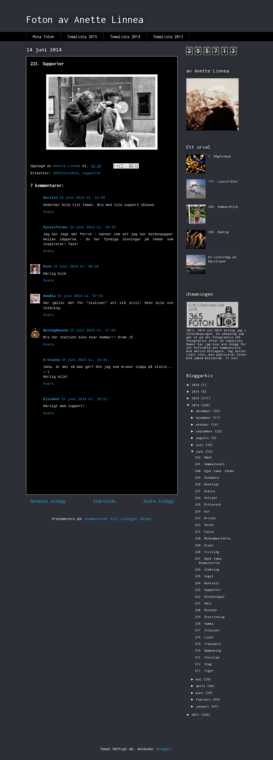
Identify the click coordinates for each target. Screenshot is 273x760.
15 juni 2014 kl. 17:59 (93, 330)
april (201, 686)
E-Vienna (51, 360)
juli (200, 444)
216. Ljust (204, 637)
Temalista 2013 (168, 36)
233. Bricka (205, 518)
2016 (196, 391)
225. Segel (204, 576)
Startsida (104, 501)
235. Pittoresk (208, 504)
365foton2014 (65, 173)
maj (199, 679)
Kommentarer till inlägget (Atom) (118, 519)
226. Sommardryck (223, 206)
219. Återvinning (210, 617)
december (204, 411)
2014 (196, 405)
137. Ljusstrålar (223, 181)
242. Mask (203, 457)
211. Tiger (204, 670)
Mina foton (43, 36)
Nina (47, 267)
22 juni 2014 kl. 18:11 (84, 399)
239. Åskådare (207, 477)
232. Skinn (204, 524)
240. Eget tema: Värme (214, 471)
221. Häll (203, 603)
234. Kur (202, 511)
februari (204, 699)
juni (200, 451)
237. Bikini (205, 491)
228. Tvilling (207, 552)
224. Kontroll (207, 583)
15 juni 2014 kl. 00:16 (76, 267)
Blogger (163, 749)
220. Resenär (206, 610)
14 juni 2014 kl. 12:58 (82, 198)
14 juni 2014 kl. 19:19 (93, 227)
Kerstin (50, 198)
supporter (91, 173)
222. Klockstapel (210, 596)
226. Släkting (207, 569)
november (204, 417)
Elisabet (51, 399)
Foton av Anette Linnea (84, 19)
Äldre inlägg (158, 501)
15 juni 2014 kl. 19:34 (84, 360)
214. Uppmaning (208, 650)
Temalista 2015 (82, 36)
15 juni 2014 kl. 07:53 (80, 296)
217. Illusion (207, 630)
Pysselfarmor (55, 227)
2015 (196, 398)
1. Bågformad (219, 156)
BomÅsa (49, 296)
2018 (196, 385)
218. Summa (204, 623)
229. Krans (204, 545)
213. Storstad (207, 657)
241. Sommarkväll (210, 464)
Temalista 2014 (125, 36)
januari (203, 706)
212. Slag (203, 664)
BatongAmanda (55, 330)
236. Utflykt (206, 497)
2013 (196, 714)
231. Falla (204, 531)
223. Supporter (208, 589)
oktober (203, 424)
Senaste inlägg (47, 501)
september (205, 431)
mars (200, 692)
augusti (203, 438)
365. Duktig (218, 232)
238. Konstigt (207, 484)
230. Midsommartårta (212, 538)
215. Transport (208, 643)
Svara (48, 212)
